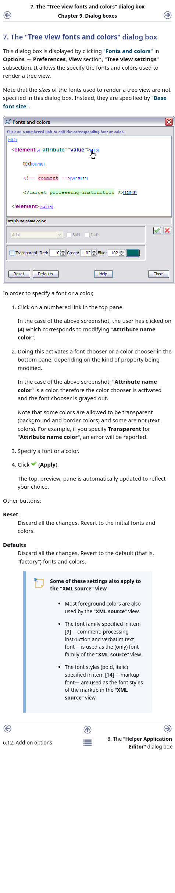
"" (128, 51)
